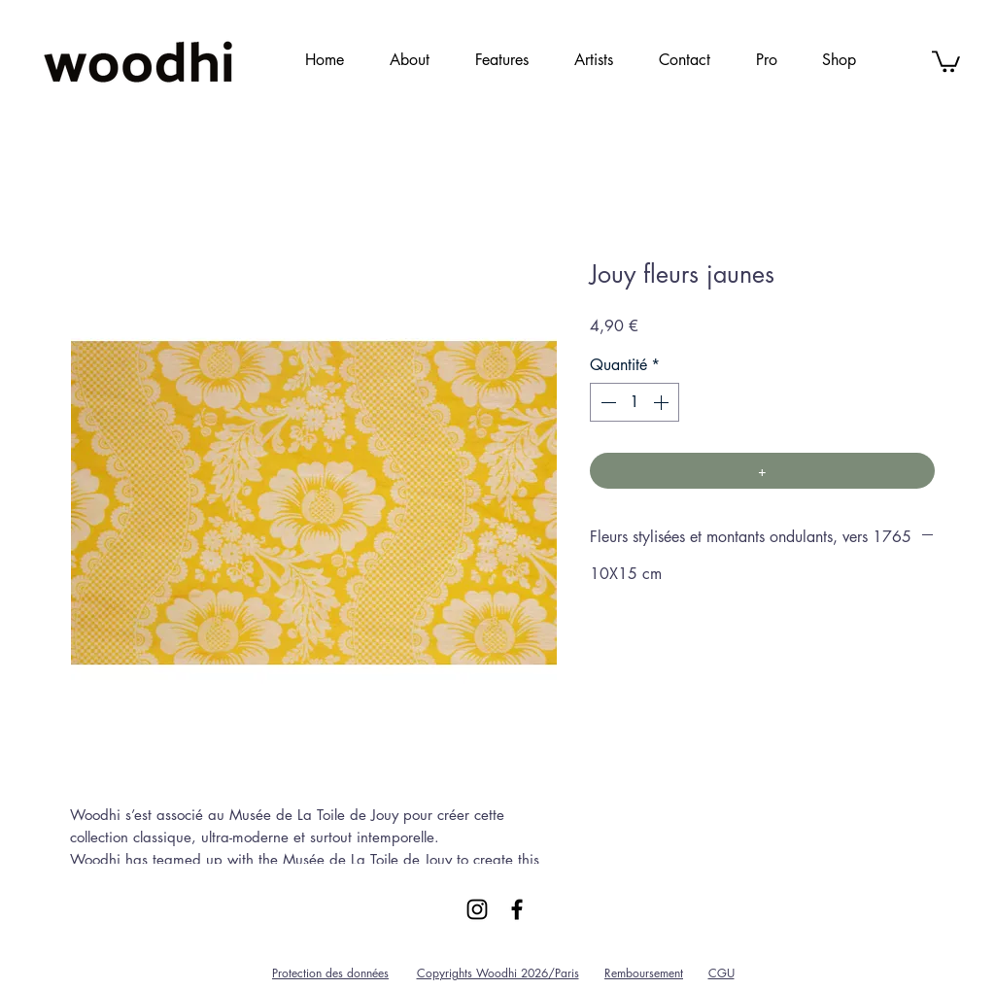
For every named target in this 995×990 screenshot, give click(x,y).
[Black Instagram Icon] (477, 909)
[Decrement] (606, 402)
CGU (721, 973)
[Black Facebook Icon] (517, 909)
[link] (946, 60)
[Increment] (662, 402)
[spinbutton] (634, 402)
